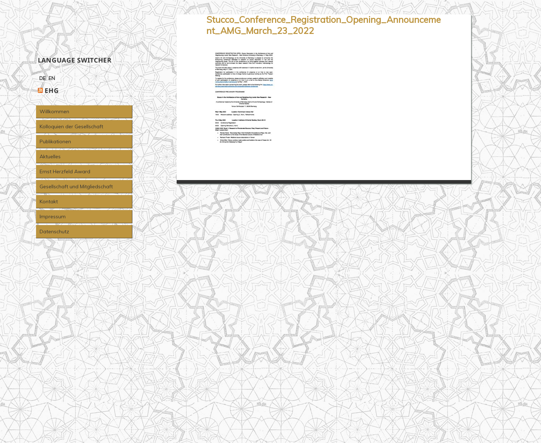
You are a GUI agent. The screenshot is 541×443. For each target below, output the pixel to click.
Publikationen (55, 141)
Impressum (53, 216)
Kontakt (49, 201)
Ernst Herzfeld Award (65, 171)
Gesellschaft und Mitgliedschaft (76, 186)
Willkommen (54, 111)
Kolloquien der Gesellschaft (71, 126)
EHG (52, 90)
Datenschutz (54, 231)
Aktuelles (50, 156)
